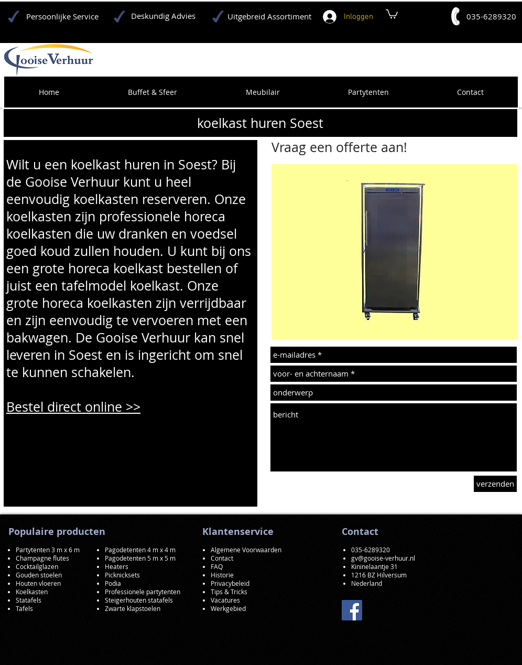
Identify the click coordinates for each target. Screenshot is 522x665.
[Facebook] (352, 610)
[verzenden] (495, 484)
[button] (394, 251)
